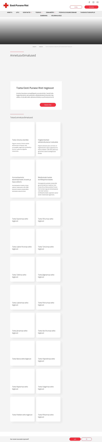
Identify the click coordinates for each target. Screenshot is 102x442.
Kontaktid (26, 12)
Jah (75, 439)
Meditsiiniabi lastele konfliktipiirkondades (45, 178)
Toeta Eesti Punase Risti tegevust (35, 87)
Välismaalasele (56, 15)
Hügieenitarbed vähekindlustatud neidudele (48, 141)
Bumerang (43, 15)
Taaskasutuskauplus (87, 12)
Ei (86, 439)
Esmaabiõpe (50, 12)
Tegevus (38, 12)
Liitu (17, 12)
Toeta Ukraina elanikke (20, 140)
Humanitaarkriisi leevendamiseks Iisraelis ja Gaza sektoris (21, 179)
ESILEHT (34, 46)
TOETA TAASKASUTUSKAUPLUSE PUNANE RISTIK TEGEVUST (59, 46)
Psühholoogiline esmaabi (67, 12)
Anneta (9, 12)
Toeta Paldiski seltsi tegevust (22, 415)
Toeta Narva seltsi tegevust (21, 359)
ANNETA (41, 46)
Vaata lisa (47, 105)
